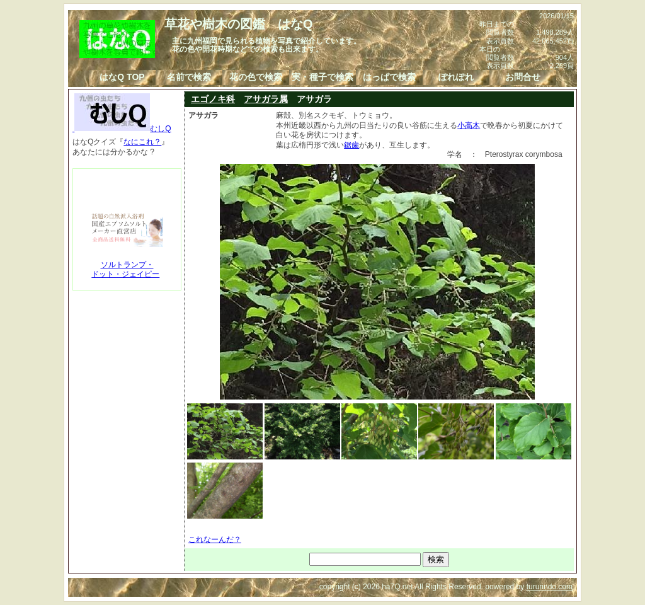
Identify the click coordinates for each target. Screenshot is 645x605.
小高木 (468, 125)
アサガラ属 (266, 99)
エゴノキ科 (213, 99)
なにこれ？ (142, 141)
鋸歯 (351, 145)
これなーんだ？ (214, 539)
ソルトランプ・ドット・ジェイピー (125, 269)
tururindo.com (550, 586)
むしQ (121, 128)
